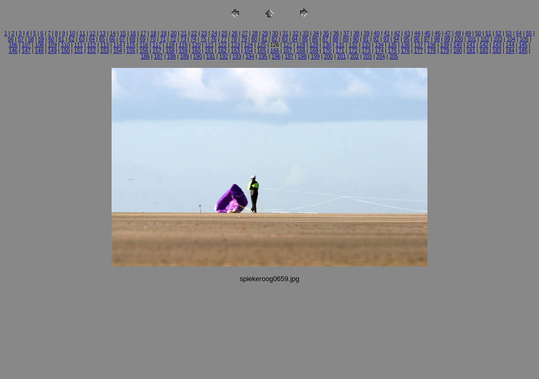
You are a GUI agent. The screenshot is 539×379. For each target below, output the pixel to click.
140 (457, 45)
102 (485, 39)
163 (235, 51)
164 (248, 51)
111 (78, 45)
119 (182, 45)
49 (468, 33)
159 (182, 51)
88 (335, 39)
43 (407, 33)
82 (274, 39)
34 (315, 33)
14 (113, 33)
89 (345, 39)
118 (170, 45)
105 (524, 39)
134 (379, 45)
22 (194, 33)
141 (470, 45)
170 (327, 51)
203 (367, 56)
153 (104, 51)
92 (376, 39)
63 (82, 39)
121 (209, 45)
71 (163, 39)
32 (295, 33)
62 (71, 39)
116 (143, 45)
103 (498, 39)
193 (237, 56)
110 (65, 45)
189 (184, 56)
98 (437, 39)
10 (72, 33)
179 (444, 51)
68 (132, 39)
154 (117, 51)
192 (223, 56)
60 (51, 39)
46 (438, 33)
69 (142, 39)
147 (26, 51)
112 (91, 45)
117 (157, 45)
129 (314, 45)
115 (130, 45)
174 (379, 51)
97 (427, 39)
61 (61, 39)
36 (336, 33)
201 (341, 56)
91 (366, 39)
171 (340, 51)
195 (262, 56)
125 (261, 45)
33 (305, 33)
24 (214, 33)
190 (197, 56)
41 (387, 33)
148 (39, 51)
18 (153, 33)
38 (357, 33)
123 (235, 45)
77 (224, 39)
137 (418, 45)
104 (510, 39)
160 (196, 51)
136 (405, 45)
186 (145, 56)
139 (444, 45)
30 (275, 33)
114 (117, 45)
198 (302, 56)
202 (354, 56)
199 (315, 56)
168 (300, 51)
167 (287, 51)
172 (352, 51)
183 (497, 51)
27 (244, 33)
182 (484, 51)
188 (171, 56)
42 (397, 33)
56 (11, 39)
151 (78, 51)
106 (13, 45)
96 (417, 39)
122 (222, 45)
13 (102, 33)
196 (276, 56)
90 (355, 39)
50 (478, 33)
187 (158, 56)
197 (289, 56)
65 (102, 39)
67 (122, 39)
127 (287, 45)
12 (92, 33)
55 (529, 33)
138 (431, 45)
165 (261, 51)
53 (509, 33)
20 (173, 33)
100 (458, 39)
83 (284, 39)
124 (248, 45)
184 (510, 51)
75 (203, 39)
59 (41, 39)
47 (448, 33)
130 (327, 45)
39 (367, 33)
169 (314, 51)
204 (380, 56)
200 (328, 56)
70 (153, 39)
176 (405, 51)
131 (340, 45)
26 (234, 33)
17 (143, 33)
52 (498, 33)
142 (484, 45)
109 (52, 45)
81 (264, 39)
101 (471, 39)
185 (522, 51)
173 (366, 51)
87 (325, 39)
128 (300, 45)
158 (170, 51)
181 (470, 51)
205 (394, 56)
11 (82, 33)
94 (396, 39)
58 (31, 39)
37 (346, 33)
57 (21, 39)
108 (39, 45)
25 (224, 33)
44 (417, 33)
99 (447, 39)
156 (143, 51)
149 (52, 51)
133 (366, 45)
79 (244, 39)
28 (255, 33)
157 (157, 51)
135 (392, 45)
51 (488, 33)
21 (184, 33)
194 (249, 56)
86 (315, 39)
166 (274, 51)
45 (427, 33)
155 (130, 51)
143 (497, 45)
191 (210, 56)
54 (519, 33)
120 (196, 45)
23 (204, 33)
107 (26, 45)
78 (234, 39)
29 (265, 33)
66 (112, 39)
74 (193, 39)
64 (92, 39)
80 (254, 39)
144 (510, 45)
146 (13, 51)
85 (305, 39)
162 (222, 51)
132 (352, 45)
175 (392, 51)
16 (133, 33)
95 (407, 39)
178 (431, 51)
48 (458, 33)
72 (173, 39)
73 (183, 39)
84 (295, 39)
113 (104, 45)
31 (285, 33)
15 (123, 33)
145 (522, 45)
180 (457, 51)
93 (386, 39)
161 (209, 51)
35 (326, 33)
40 (377, 33)
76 (213, 39)
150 (65, 51)
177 (418, 51)
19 (163, 33)
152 (91, 51)
